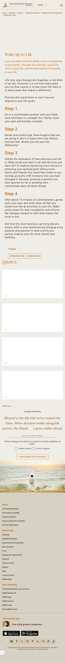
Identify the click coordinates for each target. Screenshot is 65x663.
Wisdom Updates (41, 448)
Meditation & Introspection (52, 13)
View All (8, 406)
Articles (20, 13)
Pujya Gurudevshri (33, 13)
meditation (34, 256)
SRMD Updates (23, 448)
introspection (17, 256)
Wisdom (12, 13)
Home (4, 13)
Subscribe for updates (32, 457)
